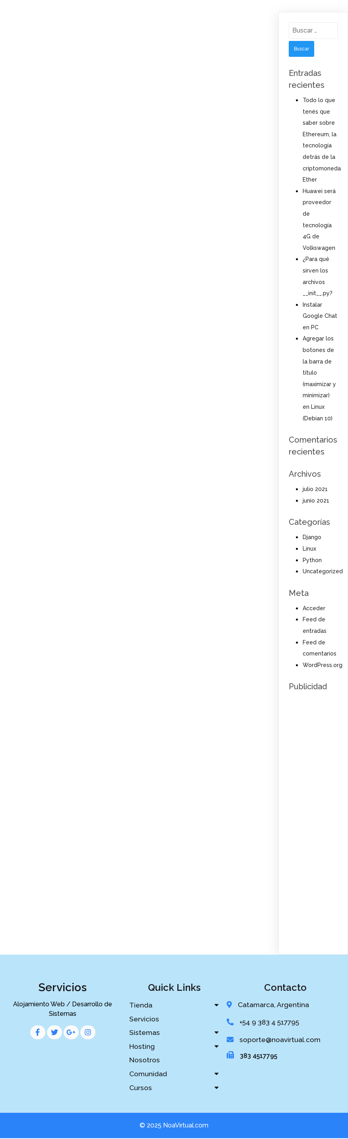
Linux (309, 548)
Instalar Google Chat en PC (320, 316)
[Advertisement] (313, 815)
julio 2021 (315, 489)
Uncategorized (323, 571)
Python (312, 560)
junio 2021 (316, 500)
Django (312, 537)
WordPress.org (322, 665)
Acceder (314, 608)
